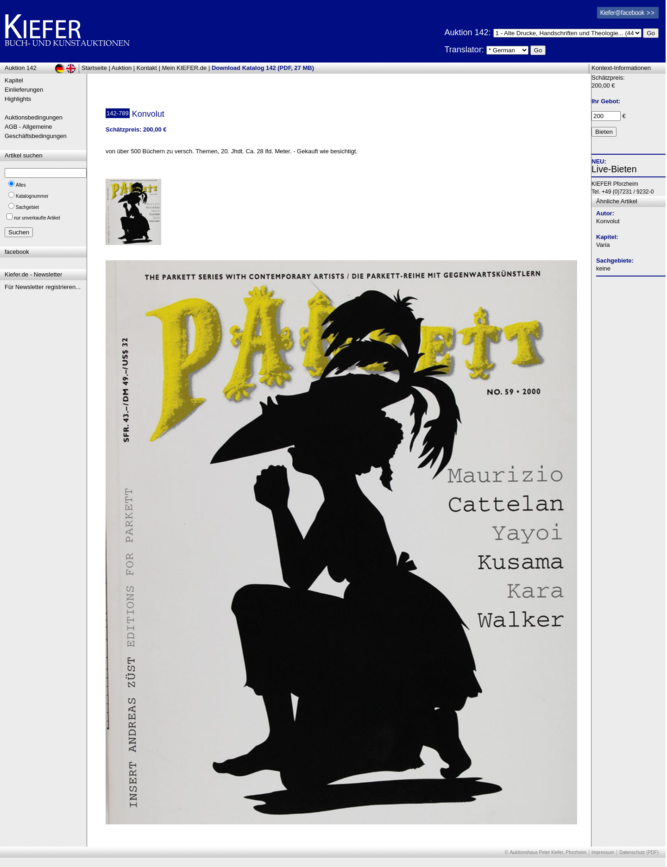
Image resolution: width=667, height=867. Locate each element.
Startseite (94, 67)
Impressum (602, 852)
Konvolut (608, 221)
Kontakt (147, 67)
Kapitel (14, 80)
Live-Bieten (614, 169)
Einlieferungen (24, 89)
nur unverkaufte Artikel (37, 217)
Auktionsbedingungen (34, 117)
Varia (603, 244)
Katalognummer (32, 196)
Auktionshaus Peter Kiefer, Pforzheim (548, 852)
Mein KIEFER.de (184, 67)
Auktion (122, 67)
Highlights (18, 98)
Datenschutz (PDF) (639, 852)
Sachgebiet (27, 207)
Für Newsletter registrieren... (43, 286)
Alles (21, 185)
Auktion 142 (21, 67)
